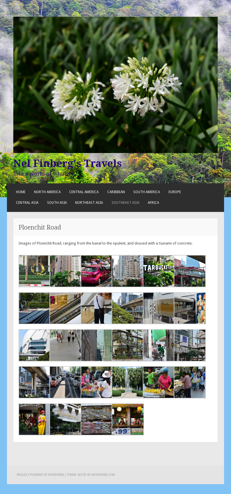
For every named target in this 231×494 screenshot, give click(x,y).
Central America (84, 192)
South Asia (57, 203)
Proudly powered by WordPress (40, 474)
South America (146, 192)
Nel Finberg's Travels (67, 163)
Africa (153, 203)
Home (20, 192)
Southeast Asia (125, 203)
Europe (175, 192)
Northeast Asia (89, 203)
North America (47, 192)
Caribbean (116, 192)
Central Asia (27, 203)
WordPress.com (103, 474)
